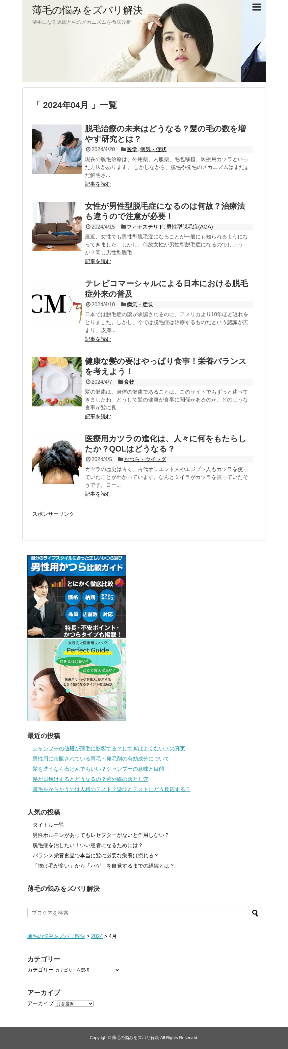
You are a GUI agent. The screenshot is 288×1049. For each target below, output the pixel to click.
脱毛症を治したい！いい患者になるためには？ (88, 845)
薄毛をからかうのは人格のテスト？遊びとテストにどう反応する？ (112, 789)
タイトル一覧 (48, 825)
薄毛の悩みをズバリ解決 (87, 10)
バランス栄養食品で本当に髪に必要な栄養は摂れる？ (96, 855)
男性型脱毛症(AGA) (190, 227)
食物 (129, 382)
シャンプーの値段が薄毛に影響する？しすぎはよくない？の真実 (109, 748)
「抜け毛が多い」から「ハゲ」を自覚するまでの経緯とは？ (104, 866)
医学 (132, 149)
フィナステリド (145, 227)
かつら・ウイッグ (145, 459)
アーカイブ (40, 1003)
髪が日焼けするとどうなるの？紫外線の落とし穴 (90, 779)
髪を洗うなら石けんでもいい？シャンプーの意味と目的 (98, 769)
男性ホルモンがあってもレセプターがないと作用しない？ (101, 835)
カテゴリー (40, 970)
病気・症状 (153, 149)
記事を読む (98, 184)
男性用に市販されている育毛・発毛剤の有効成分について (101, 758)
